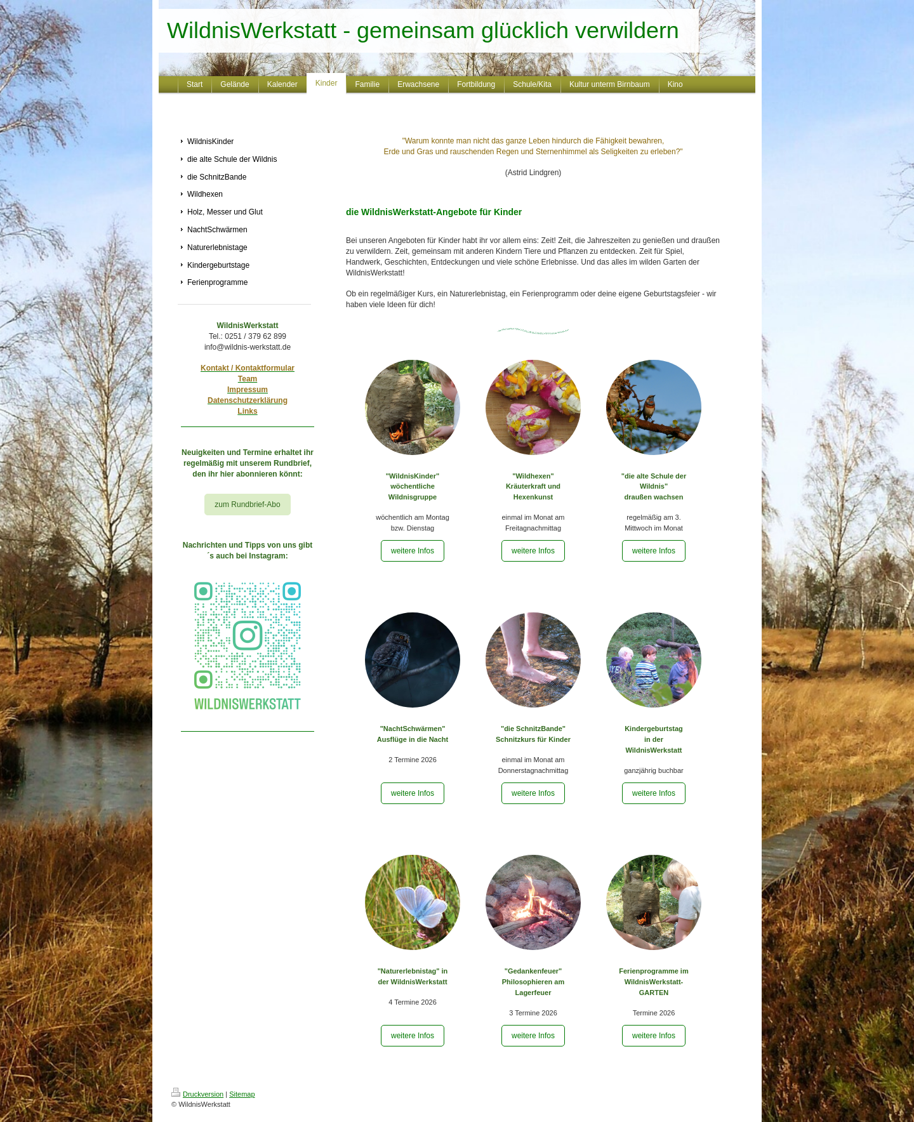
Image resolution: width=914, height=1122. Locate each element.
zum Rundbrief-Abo (247, 504)
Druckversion (197, 1094)
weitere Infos (412, 550)
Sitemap (242, 1094)
